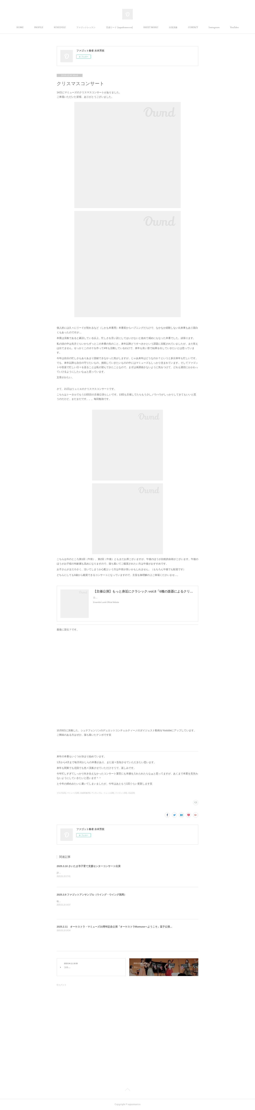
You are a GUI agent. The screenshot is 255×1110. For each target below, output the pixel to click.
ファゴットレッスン (85, 27)
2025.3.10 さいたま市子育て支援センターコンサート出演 (88, 866)
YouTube (234, 27)
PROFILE (38, 27)
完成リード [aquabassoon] (119, 27)
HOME (20, 27)
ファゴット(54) (121, 793)
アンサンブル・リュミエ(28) (102, 793)
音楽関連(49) (85, 793)
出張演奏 (173, 27)
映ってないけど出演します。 (70, 901)
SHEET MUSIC (150, 27)
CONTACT (193, 27)
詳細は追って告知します (68, 873)
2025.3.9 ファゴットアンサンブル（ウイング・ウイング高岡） (91, 894)
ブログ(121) (61, 793)
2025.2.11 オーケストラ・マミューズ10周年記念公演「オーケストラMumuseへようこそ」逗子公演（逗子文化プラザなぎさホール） (132, 926)
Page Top (127, 1090)
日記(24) (131, 793)
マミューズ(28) (73, 793)
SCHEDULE (60, 27)
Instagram (214, 27)
